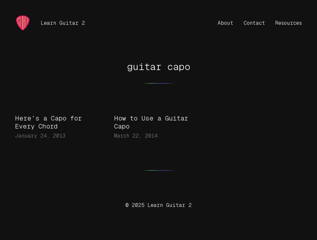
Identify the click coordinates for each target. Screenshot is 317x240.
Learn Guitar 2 (63, 23)
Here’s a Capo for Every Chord (48, 122)
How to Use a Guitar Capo (151, 122)
